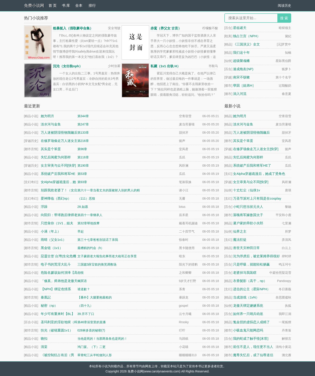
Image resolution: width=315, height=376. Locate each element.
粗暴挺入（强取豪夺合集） (73, 28)
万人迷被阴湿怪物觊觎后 (251, 132)
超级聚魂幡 (241, 61)
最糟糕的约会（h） (90, 248)
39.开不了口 (85, 314)
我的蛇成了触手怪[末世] (250, 338)
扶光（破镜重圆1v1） (57, 330)
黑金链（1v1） (52, 248)
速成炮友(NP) (243, 69)
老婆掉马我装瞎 (244, 272)
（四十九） (85, 305)
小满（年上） (51, 231)
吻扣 (44, 339)
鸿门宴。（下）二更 (91, 347)
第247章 (83, 124)
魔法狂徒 (239, 239)
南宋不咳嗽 (241, 77)
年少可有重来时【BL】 (58, 314)
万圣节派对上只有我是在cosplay (257, 198)
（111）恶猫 (86, 198)
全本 (78, 6)
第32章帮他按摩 (88, 223)
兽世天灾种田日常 (246, 248)
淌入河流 (239, 94)
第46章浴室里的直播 (91, 322)
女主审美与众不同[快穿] (250, 182)
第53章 (82, 174)
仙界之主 (239, 231)
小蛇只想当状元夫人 (248, 206)
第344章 (83, 116)
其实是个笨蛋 (243, 141)
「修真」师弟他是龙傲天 (59, 281)
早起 (80, 231)
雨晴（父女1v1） (53, 240)
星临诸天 (239, 28)
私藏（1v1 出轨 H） (165, 66)
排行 (92, 5)
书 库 (66, 5)
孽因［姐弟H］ (244, 85)
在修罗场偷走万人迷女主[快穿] (255, 149)
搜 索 (284, 18)
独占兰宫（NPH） (246, 36)
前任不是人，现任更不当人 (253, 347)
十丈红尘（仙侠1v (246, 190)
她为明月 (239, 116)
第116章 (83, 157)
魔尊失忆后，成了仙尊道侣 (253, 355)
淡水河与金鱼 (243, 124)
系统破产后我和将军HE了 (252, 165)
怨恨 (80, 272)
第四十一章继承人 (89, 215)
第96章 (82, 149)
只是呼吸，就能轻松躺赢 (251, 264)
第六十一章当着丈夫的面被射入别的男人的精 (108, 190)
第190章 (83, 165)
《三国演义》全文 (246, 44)
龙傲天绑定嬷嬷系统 (248, 305)
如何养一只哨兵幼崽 (248, 314)
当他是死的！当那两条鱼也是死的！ (102, 338)
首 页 (53, 5)
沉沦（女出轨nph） (68, 66)
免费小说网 (34, 5)
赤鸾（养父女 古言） (165, 28)
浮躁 (44, 207)
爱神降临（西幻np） (56, 198)
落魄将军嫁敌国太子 (248, 215)
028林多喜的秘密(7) (91, 330)
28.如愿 (82, 206)
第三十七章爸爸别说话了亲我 (97, 239)
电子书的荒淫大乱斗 (56, 264)
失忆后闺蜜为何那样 (248, 157)
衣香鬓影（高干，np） (250, 281)
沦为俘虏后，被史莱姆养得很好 (256, 256)
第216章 (83, 141)
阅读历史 (284, 5)
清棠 (44, 347)
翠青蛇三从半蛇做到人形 (94, 355)
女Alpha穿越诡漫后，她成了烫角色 (259, 174)
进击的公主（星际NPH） (251, 289)
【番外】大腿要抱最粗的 (94, 297)
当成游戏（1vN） (246, 297)
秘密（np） (49, 306)
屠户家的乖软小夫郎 (248, 223)
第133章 (83, 132)
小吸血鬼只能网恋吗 (248, 330)
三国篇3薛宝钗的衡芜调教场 (97, 264)
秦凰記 (46, 297)
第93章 (82, 182)
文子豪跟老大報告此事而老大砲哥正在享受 (107, 256)
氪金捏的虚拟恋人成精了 (251, 322)
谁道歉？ (83, 289)
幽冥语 (82, 281)
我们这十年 (241, 52)
